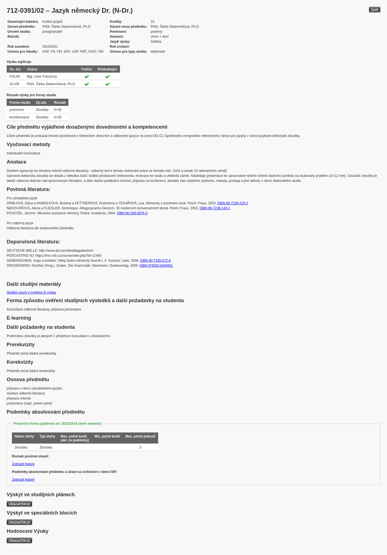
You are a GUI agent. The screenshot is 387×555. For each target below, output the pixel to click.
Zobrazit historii (23, 464)
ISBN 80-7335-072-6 (155, 261)
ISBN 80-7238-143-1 (214, 208)
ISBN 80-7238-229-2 (232, 203)
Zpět (374, 9)
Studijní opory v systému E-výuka (31, 292)
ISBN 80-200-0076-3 (132, 213)
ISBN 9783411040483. (156, 266)
